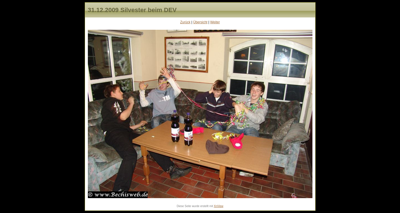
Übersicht (200, 22)
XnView (218, 206)
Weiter (215, 22)
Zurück (185, 22)
